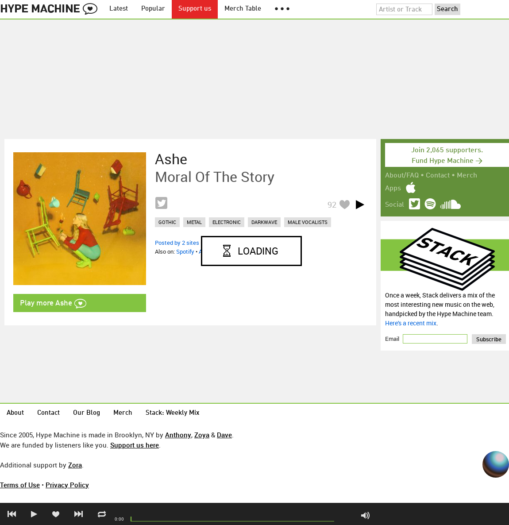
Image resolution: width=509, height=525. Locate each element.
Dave (224, 434)
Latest (118, 9)
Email (393, 339)
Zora (75, 464)
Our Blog (86, 413)
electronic (226, 222)
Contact (438, 175)
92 (332, 204)
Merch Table (242, 9)
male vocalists (308, 222)
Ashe (171, 159)
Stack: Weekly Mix (173, 413)
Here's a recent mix (410, 323)
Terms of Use (20, 484)
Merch (467, 175)
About (15, 413)
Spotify (185, 251)
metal (194, 222)
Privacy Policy (67, 484)
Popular (153, 9)
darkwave (264, 222)
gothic (167, 222)
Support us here (134, 444)
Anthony (178, 434)
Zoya (201, 434)
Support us (194, 9)
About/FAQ (402, 175)
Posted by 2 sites (177, 243)
